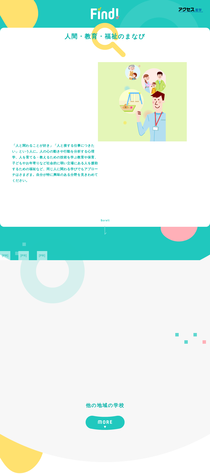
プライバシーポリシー (161, 456)
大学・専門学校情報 (71, 456)
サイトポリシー (131, 456)
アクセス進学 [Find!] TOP (35, 456)
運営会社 (187, 456)
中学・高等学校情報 (102, 456)
